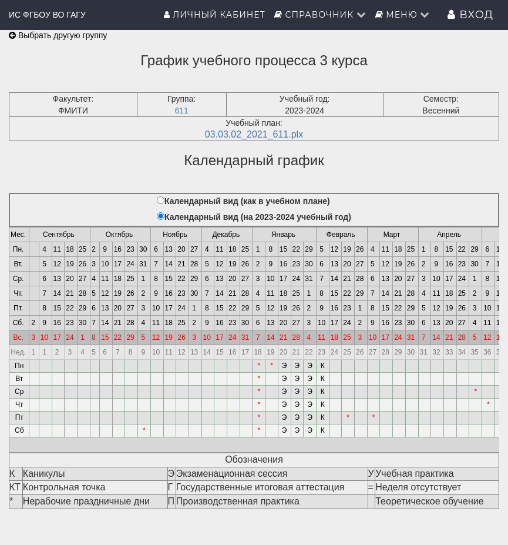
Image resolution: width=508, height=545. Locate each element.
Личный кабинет (214, 14)
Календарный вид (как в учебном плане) (247, 201)
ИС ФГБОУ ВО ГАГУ (47, 14)
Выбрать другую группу (58, 35)
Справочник (320, 14)
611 (181, 110)
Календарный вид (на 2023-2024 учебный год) (257, 217)
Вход (470, 14)
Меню (402, 14)
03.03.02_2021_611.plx (254, 134)
